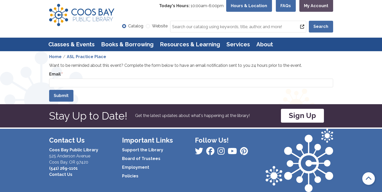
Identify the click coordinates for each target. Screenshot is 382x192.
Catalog (135, 26)
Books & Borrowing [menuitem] (127, 44)
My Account (316, 5)
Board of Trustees (141, 158)
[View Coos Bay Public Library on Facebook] (199, 152)
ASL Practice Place (86, 56)
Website (160, 26)
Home (55, 56)
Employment (135, 167)
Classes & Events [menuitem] (71, 44)
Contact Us (60, 174)
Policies (130, 176)
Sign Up (302, 115)
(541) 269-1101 (63, 168)
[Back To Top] (369, 179)
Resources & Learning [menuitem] (190, 44)
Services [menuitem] (238, 44)
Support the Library (142, 149)
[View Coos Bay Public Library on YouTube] (244, 152)
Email (55, 74)
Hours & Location (249, 5)
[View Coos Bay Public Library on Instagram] (210, 152)
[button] (191, 6)
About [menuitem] (264, 44)
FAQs (285, 5)
